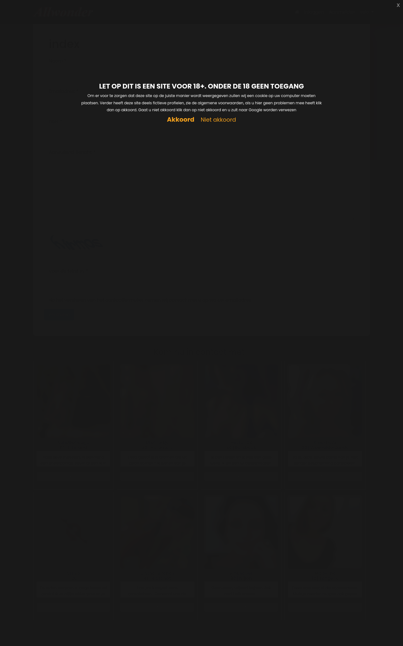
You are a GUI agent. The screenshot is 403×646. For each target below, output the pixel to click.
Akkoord (180, 119)
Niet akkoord (218, 120)
